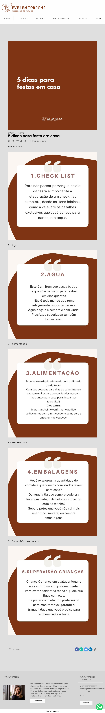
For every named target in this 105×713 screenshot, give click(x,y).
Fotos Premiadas (62, 18)
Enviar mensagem (89, 686)
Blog (98, 18)
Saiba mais (38, 701)
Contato (83, 18)
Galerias (41, 18)
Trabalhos (23, 18)
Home (7, 18)
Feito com (52, 711)
